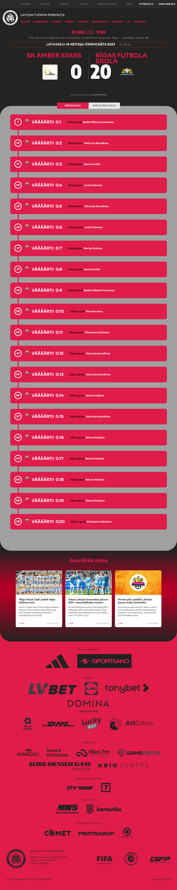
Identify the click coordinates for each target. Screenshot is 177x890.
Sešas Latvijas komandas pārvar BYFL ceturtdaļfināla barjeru (88, 601)
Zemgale (61, 4)
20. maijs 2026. (39, 623)
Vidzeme (42, 4)
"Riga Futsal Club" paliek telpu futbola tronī (37, 601)
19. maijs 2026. (138, 623)
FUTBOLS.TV (146, 4)
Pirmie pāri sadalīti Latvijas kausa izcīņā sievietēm (135, 601)
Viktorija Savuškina (96, 143)
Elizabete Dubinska (97, 332)
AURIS (168, 879)
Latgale (80, 4)
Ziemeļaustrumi (104, 4)
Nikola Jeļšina (95, 395)
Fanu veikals (167, 4)
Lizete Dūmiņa (93, 185)
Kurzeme (22, 4)
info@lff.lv (44, 863)
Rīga (126, 4)
